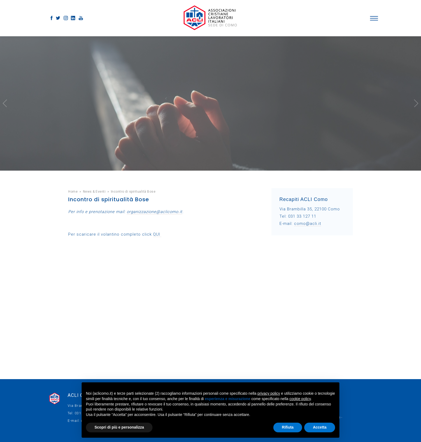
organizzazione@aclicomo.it (154, 211)
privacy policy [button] (268, 393)
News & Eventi (94, 191)
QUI (157, 234)
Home (73, 191)
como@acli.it (307, 223)
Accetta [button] (319, 427)
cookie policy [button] (300, 399)
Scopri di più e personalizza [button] (119, 427)
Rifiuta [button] (288, 427)
